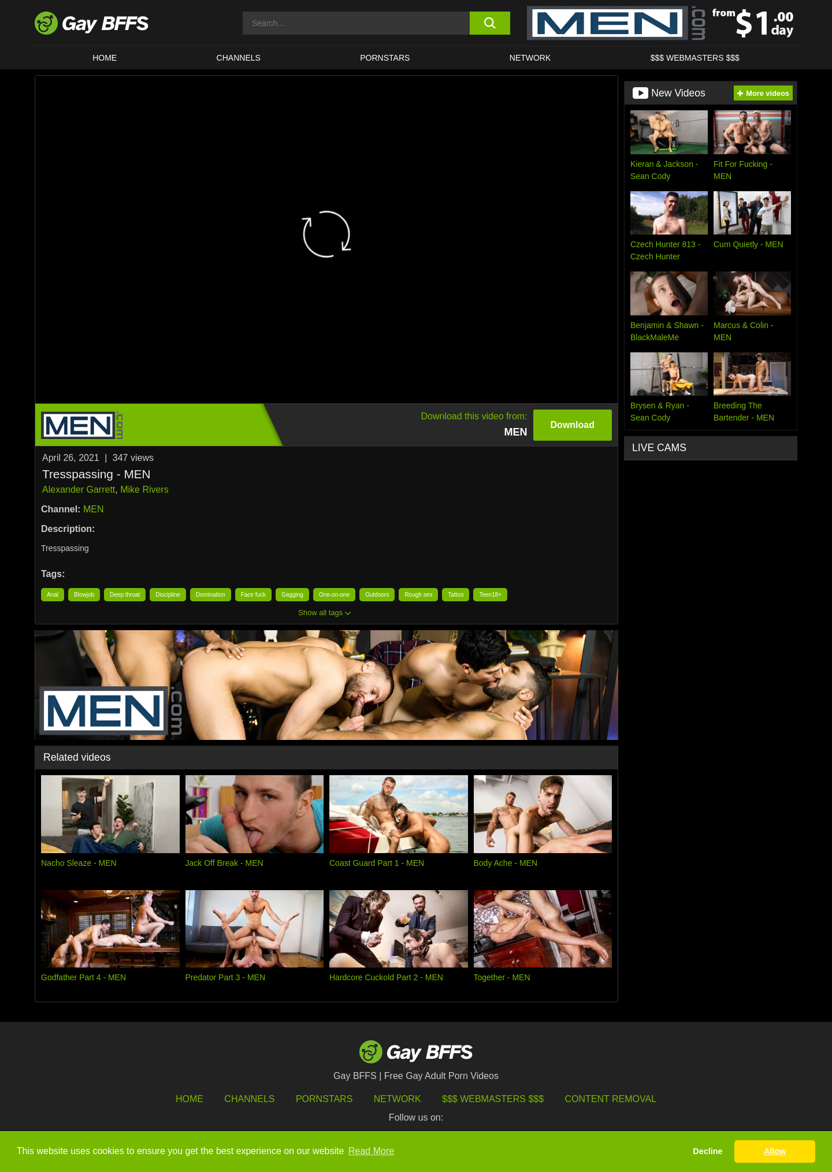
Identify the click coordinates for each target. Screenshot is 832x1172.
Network (530, 57)
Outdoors (377, 594)
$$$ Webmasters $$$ (695, 57)
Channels (249, 1099)
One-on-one (334, 594)
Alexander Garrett (78, 489)
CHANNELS (239, 57)
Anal (52, 594)
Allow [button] (775, 1151)
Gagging (292, 594)
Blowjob (84, 594)
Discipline (167, 594)
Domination (210, 594)
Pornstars (324, 1099)
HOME (104, 57)
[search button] (490, 23)
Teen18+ (490, 594)
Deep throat (125, 594)
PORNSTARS (385, 57)
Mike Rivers (144, 489)
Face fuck (253, 594)
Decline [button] (707, 1151)
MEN (93, 509)
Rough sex (418, 594)
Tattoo (455, 594)
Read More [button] (371, 1151)
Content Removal (611, 1099)
